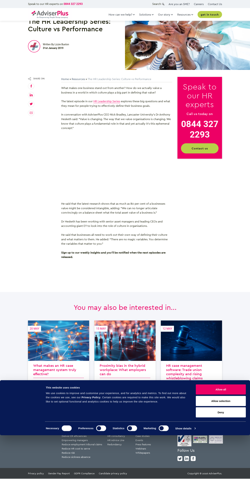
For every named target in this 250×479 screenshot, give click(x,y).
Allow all (221, 433)
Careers (199, 4)
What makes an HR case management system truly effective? (58, 361)
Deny (221, 456)
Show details (183, 472)
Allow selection (220, 444)
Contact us (200, 148)
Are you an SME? (179, 4)
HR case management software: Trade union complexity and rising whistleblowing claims (191, 361)
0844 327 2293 (73, 4)
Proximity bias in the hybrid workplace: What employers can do (125, 361)
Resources (78, 79)
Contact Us (215, 4)
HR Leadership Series (106, 101)
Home (65, 79)
